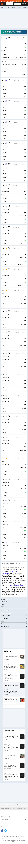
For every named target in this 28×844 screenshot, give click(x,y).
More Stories (6, 706)
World (2, 805)
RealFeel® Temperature (9, 572)
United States (19, 805)
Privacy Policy (8, 840)
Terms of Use (3, 840)
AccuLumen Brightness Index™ (14, 586)
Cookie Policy (13, 840)
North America (10, 805)
